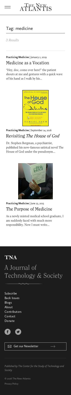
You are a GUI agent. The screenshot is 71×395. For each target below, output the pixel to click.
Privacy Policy (11, 384)
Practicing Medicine (17, 57)
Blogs (8, 302)
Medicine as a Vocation (27, 63)
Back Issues (12, 298)
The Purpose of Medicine (29, 209)
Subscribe (11, 293)
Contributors (13, 312)
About (9, 307)
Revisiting (32, 136)
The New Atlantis (21, 378)
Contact (10, 316)
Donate (10, 321)
